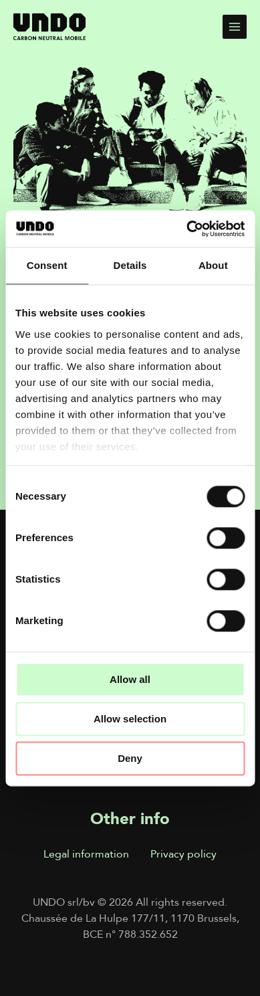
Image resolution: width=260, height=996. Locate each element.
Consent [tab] (47, 265)
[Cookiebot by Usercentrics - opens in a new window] (187, 228)
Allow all (130, 679)
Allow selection (130, 718)
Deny (130, 758)
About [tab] (213, 265)
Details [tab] (130, 265)
